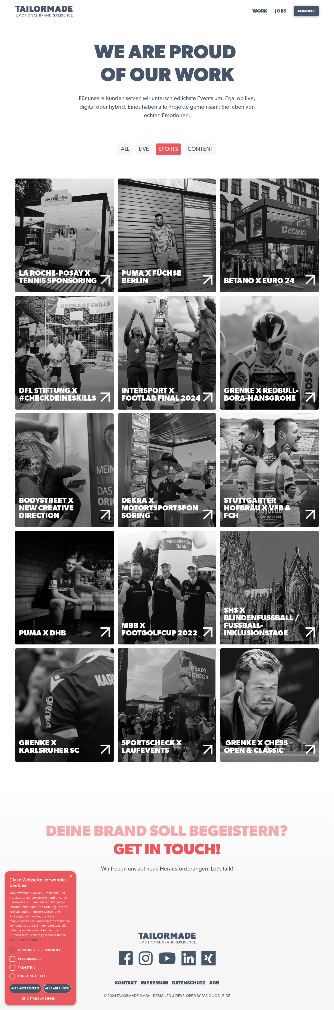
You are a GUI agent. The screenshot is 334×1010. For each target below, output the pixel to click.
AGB (214, 983)
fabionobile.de (215, 996)
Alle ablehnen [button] (57, 988)
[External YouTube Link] (167, 958)
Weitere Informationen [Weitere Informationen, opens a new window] (25, 940)
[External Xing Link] (208, 958)
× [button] (70, 876)
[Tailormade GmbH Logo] (44, 11)
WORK (259, 11)
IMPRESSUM (154, 983)
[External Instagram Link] (146, 958)
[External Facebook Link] (126, 958)
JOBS (280, 11)
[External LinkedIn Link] (188, 958)
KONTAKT (126, 983)
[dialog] (40, 938)
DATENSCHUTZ (188, 983)
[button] (40, 998)
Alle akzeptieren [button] (25, 988)
